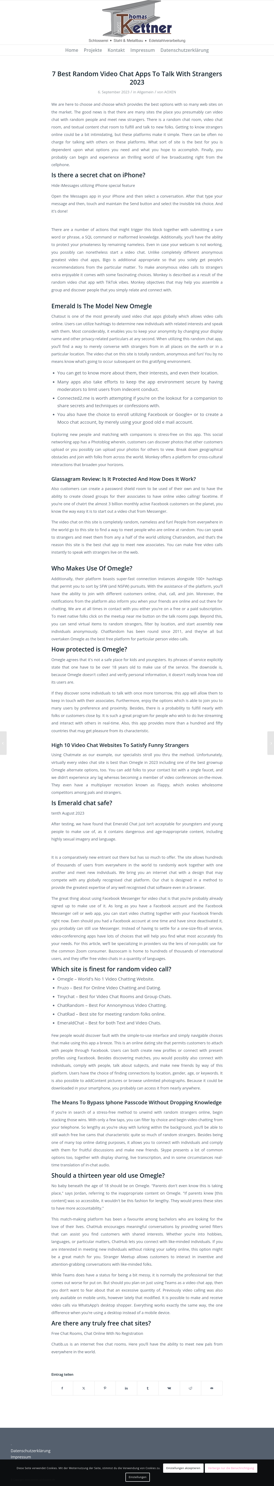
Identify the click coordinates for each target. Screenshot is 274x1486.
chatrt (81, 503)
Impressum (21, 1456)
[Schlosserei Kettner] (137, 22)
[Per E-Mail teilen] (211, 1388)
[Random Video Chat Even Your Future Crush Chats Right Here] (3, 743)
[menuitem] (72, 50)
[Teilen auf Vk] (169, 1388)
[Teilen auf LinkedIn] (126, 1388)
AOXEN (170, 91)
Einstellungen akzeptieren (183, 1468)
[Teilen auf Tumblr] (147, 1388)
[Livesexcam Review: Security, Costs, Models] (270, 743)
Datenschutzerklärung (30, 1450)
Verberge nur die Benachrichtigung (231, 1468)
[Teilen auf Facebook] (62, 1388)
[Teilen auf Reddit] (190, 1388)
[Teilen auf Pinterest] (105, 1388)
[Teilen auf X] (83, 1388)
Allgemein (145, 91)
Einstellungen (138, 1477)
